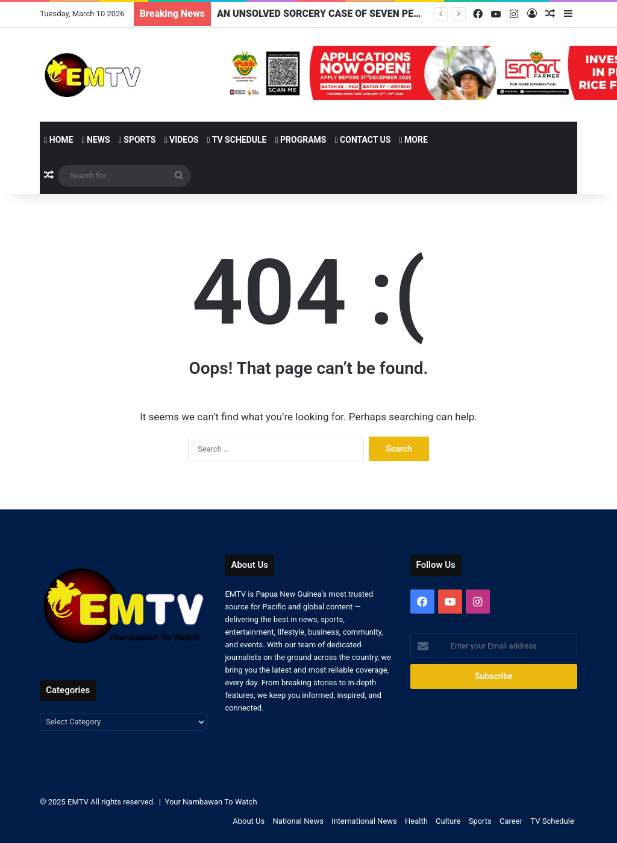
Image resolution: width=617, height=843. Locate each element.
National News (297, 821)
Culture (448, 821)
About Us (249, 821)
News (95, 140)
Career (511, 821)
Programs (300, 140)
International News (364, 821)
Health (416, 821)
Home (58, 140)
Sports (137, 140)
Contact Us (362, 140)
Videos (181, 140)
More (413, 140)
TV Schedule (236, 140)
